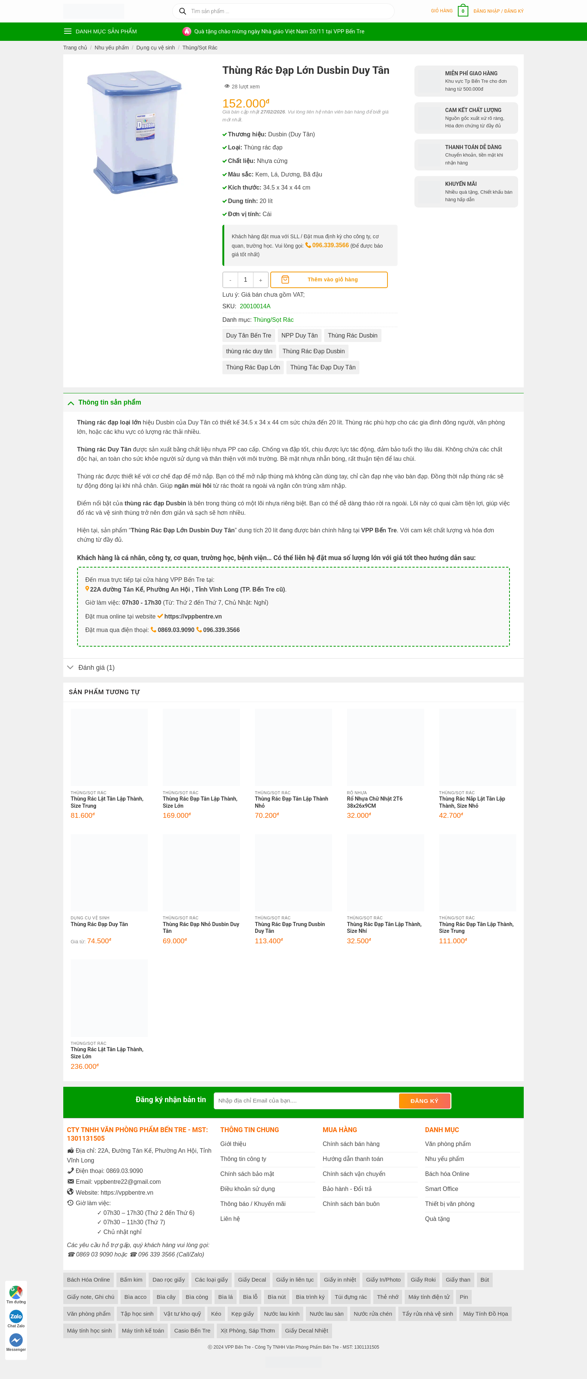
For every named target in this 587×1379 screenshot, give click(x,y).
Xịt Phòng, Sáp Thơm (247, 1330)
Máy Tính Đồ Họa (485, 1313)
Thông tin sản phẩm (102, 402)
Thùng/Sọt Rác (200, 48)
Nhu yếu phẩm (112, 48)
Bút (485, 1279)
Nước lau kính (281, 1313)
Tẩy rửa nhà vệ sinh (427, 1313)
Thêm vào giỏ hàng (333, 279)
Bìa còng (197, 1297)
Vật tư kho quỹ (182, 1313)
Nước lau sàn (327, 1313)
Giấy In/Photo (383, 1279)
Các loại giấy (211, 1279)
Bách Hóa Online (88, 1279)
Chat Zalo (16, 1319)
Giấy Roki (423, 1279)
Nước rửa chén (373, 1313)
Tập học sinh (137, 1313)
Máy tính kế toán (143, 1330)
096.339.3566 (330, 245)
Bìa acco (135, 1297)
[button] (449, 11)
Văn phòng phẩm (88, 1313)
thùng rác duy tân (249, 351)
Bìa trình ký (310, 1297)
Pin (464, 1297)
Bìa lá (225, 1297)
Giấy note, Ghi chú (90, 1297)
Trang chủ (75, 48)
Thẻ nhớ (387, 1297)
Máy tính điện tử (429, 1297)
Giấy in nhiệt (340, 1279)
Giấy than (458, 1279)
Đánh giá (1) (89, 668)
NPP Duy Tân (300, 335)
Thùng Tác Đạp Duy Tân (323, 367)
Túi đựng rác (351, 1297)
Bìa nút (277, 1297)
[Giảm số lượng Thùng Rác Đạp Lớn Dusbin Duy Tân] (230, 279)
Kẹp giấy (242, 1313)
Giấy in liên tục (295, 1279)
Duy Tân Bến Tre (248, 335)
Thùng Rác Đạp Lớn (253, 367)
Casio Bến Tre (192, 1330)
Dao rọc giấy (168, 1279)
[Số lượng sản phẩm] (245, 279)
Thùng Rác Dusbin (353, 335)
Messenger (16, 1342)
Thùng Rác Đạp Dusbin (314, 351)
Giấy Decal (252, 1279)
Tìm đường (16, 1295)
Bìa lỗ (250, 1297)
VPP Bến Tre (237, 1347)
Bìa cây (166, 1297)
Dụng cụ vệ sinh (155, 48)
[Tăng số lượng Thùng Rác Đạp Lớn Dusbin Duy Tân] (260, 279)
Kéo (216, 1313)
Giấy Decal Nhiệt (306, 1330)
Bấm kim (131, 1279)
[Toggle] (70, 402)
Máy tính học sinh (89, 1330)
